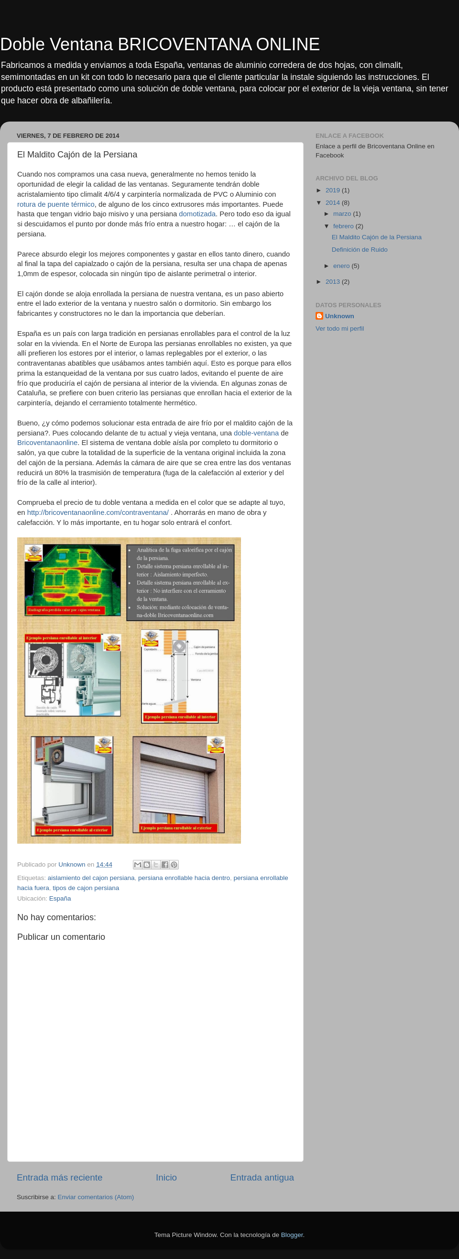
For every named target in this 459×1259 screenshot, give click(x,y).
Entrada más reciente (60, 1177)
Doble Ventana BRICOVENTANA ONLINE (160, 44)
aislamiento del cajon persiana (91, 877)
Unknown (339, 316)
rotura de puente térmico (56, 204)
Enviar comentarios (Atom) (96, 1197)
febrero (344, 226)
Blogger (292, 1234)
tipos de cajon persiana (86, 887)
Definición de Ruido (360, 249)
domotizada (197, 214)
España (60, 898)
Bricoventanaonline (47, 442)
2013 (334, 281)
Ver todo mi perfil (340, 328)
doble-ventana (256, 433)
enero (342, 265)
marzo (343, 213)
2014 (334, 202)
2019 (334, 190)
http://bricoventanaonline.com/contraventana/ (98, 512)
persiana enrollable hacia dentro (184, 877)
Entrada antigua (262, 1177)
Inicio (166, 1177)
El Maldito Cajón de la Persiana (377, 237)
